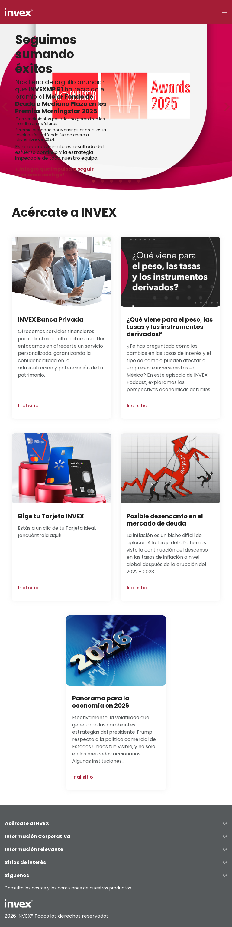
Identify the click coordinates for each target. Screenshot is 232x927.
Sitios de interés (116, 862)
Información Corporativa (116, 836)
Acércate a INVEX (116, 823)
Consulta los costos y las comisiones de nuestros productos (68, 888)
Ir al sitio (28, 405)
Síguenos (116, 875)
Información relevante (116, 849)
